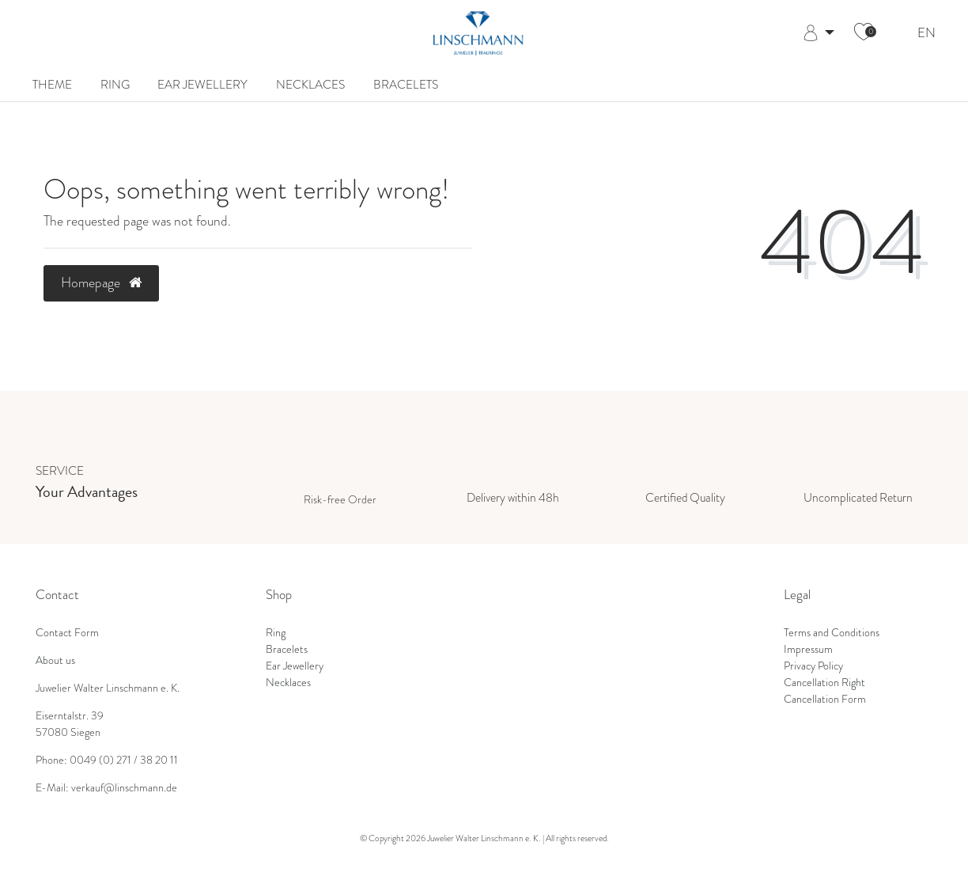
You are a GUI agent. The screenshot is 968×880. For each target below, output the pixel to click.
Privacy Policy (813, 665)
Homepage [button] (101, 282)
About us (55, 660)
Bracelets (405, 84)
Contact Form (67, 632)
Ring (115, 84)
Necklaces (310, 84)
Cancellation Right (824, 682)
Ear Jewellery (202, 84)
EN (926, 33)
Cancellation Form (825, 699)
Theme (52, 84)
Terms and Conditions (831, 632)
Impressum (808, 649)
